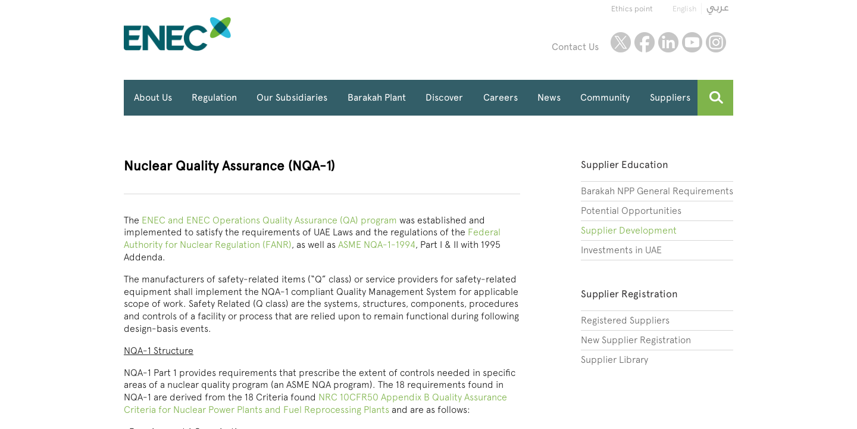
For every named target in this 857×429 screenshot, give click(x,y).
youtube (692, 42)
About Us (153, 97)
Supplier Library (614, 359)
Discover (444, 97)
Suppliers (670, 97)
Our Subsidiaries (292, 97)
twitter (621, 42)
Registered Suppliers (625, 320)
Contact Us (575, 46)
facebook (644, 42)
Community (605, 97)
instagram (716, 42)
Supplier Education (624, 164)
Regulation (214, 97)
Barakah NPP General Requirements (657, 191)
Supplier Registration (629, 294)
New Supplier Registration (636, 340)
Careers (500, 97)
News (549, 97)
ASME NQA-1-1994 (376, 244)
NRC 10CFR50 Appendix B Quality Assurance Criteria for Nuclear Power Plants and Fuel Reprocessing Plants (315, 403)
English (684, 8)
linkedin (668, 42)
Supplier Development (629, 230)
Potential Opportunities (631, 210)
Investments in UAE (621, 250)
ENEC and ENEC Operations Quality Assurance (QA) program (269, 220)
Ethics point (632, 8)
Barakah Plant (377, 97)
